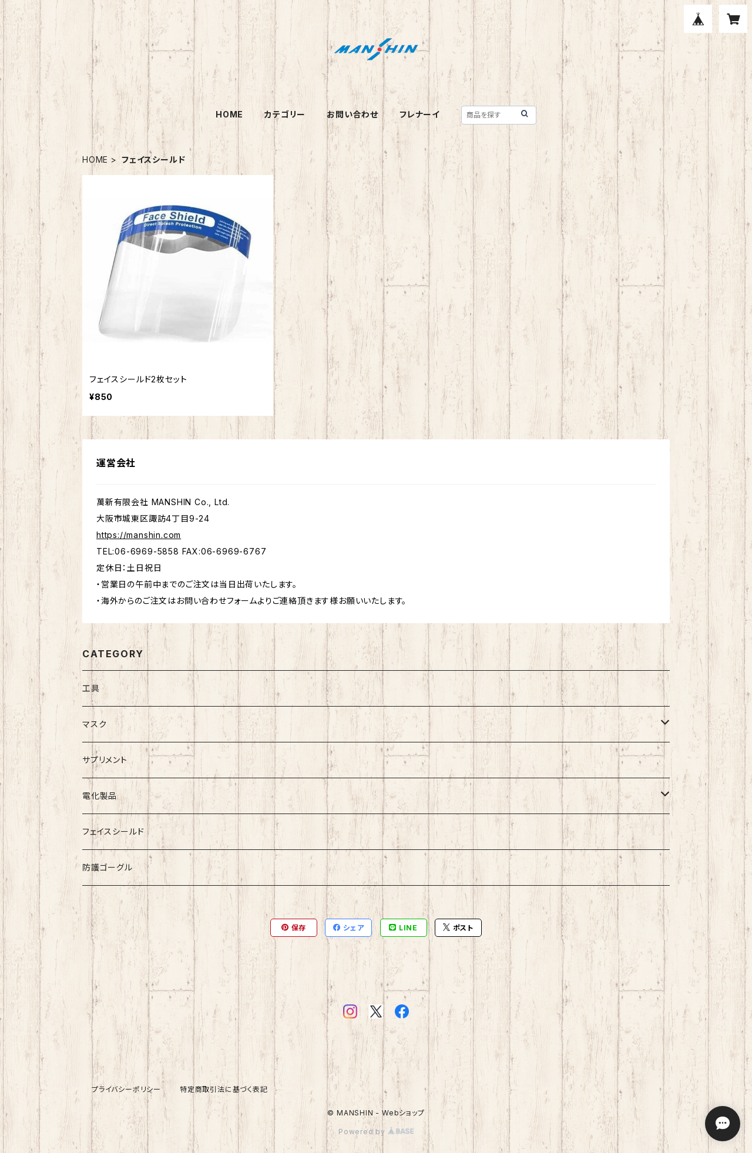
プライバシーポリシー (126, 1089)
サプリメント (104, 760)
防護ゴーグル (107, 867)
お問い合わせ (352, 114)
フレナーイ (420, 114)
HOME (229, 114)
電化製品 (99, 796)
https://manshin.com (138, 535)
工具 (91, 688)
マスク (94, 724)
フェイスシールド (113, 831)
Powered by (376, 1131)
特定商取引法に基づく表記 (224, 1089)
